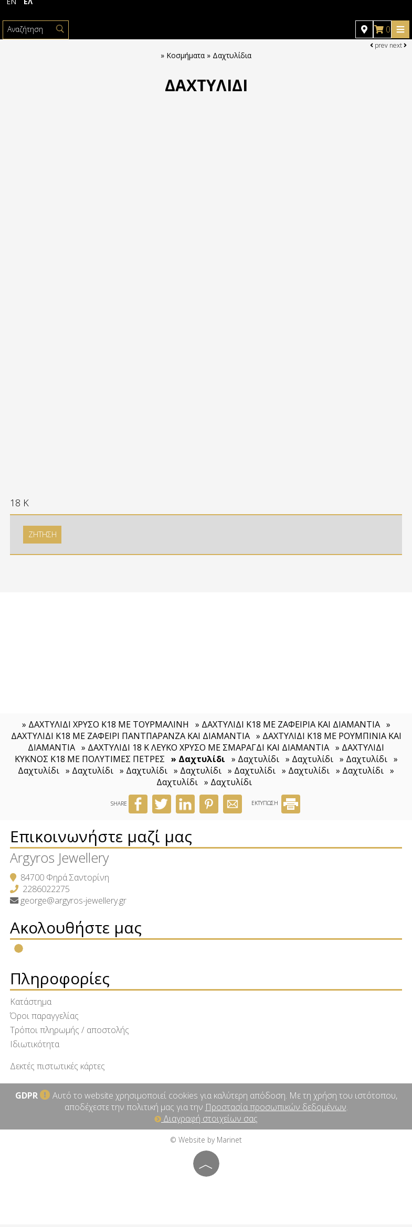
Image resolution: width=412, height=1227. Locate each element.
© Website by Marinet (206, 1142)
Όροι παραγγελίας (44, 1018)
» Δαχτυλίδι (198, 761)
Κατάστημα (31, 1004)
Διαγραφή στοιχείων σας (206, 1121)
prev (379, 45)
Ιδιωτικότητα (35, 1046)
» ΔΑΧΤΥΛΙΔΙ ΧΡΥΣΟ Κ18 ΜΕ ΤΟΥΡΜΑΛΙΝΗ (106, 727)
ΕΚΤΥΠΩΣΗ (275, 806)
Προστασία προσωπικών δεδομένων (275, 1109)
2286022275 (46, 891)
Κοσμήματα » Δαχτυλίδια (208, 56)
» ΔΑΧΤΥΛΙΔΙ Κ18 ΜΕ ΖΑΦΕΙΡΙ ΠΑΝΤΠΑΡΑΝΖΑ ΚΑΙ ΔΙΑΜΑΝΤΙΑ (200, 732)
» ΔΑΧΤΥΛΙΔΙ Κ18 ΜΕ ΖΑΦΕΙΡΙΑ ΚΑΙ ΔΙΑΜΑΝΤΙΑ (287, 727)
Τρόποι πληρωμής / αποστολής (70, 1032)
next (398, 45)
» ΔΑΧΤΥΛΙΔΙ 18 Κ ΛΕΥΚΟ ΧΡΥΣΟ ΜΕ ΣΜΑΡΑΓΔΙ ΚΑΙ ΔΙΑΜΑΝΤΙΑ (205, 750)
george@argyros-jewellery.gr (74, 903)
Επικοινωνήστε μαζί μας (101, 839)
